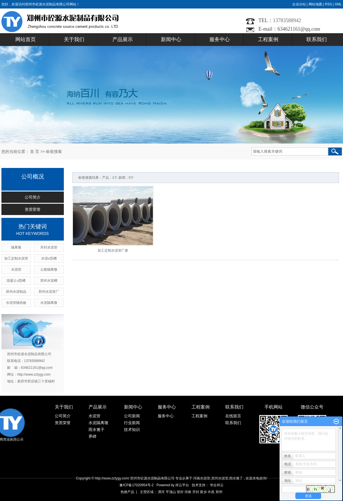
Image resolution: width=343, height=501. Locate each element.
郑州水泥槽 (48, 281)
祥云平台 (182, 485)
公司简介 (33, 197)
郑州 (219, 492)
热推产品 (127, 492)
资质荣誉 (33, 209)
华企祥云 (217, 485)
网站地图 (315, 4)
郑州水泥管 (219, 478)
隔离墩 (16, 247)
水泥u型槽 (49, 258)
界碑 (92, 436)
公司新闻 (132, 416)
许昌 (211, 492)
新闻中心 (171, 39)
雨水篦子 (96, 429)
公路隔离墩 (48, 269)
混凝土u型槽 (16, 281)
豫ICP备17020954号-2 (136, 485)
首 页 (34, 151)
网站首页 (25, 39)
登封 (180, 492)
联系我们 (316, 39)
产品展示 (122, 39)
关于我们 (74, 39)
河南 (187, 492)
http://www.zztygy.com (34, 374)
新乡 (203, 492)
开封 (195, 492)
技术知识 (132, 429)
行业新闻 (132, 422)
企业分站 (299, 4)
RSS (328, 4)
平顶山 (171, 492)
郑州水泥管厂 (49, 292)
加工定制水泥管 (16, 258)
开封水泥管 (48, 247)
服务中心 (219, 39)
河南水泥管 (201, 478)
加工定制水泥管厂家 (113, 250)
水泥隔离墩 (48, 303)
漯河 (161, 492)
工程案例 (268, 39)
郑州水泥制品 (16, 292)
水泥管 (16, 269)
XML (338, 4)
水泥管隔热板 (16, 303)
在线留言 (233, 416)
